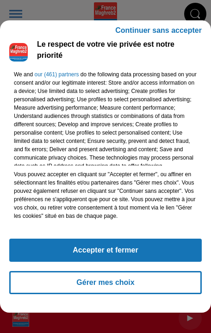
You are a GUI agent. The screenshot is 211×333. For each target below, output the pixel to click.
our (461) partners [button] (56, 78)
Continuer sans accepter (158, 34)
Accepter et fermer (105, 254)
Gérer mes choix (105, 286)
